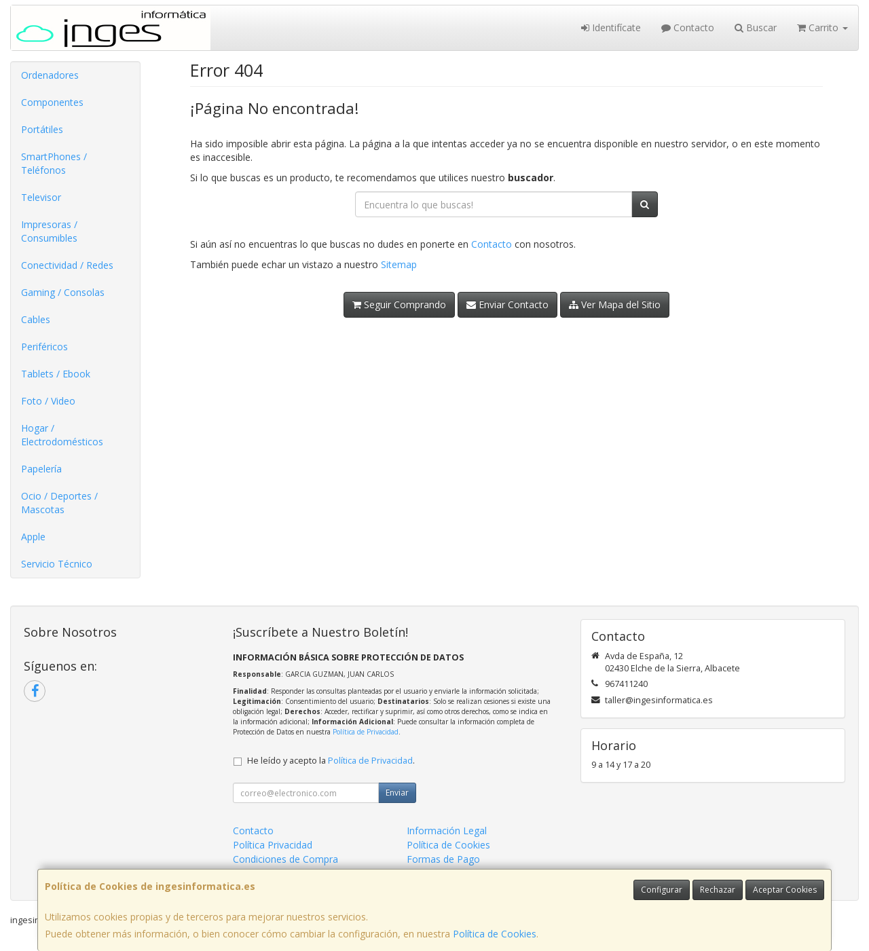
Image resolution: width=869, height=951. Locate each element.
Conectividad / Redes (67, 265)
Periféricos (44, 346)
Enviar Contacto (507, 304)
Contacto (687, 27)
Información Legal (447, 830)
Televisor (41, 197)
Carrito (822, 27)
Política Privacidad (272, 844)
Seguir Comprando (399, 304)
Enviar (397, 792)
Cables (35, 319)
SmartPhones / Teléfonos (54, 163)
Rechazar (717, 889)
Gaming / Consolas (63, 292)
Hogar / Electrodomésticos (62, 435)
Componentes (52, 102)
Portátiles (42, 129)
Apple (33, 536)
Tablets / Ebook (55, 373)
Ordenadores (50, 75)
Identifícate (611, 27)
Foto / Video (48, 400)
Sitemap (399, 264)
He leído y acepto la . (331, 760)
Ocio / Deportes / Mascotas (59, 502)
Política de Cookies (494, 933)
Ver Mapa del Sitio (615, 304)
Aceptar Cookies (785, 889)
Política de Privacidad (366, 731)
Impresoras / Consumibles (49, 231)
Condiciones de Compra (285, 859)
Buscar (756, 27)
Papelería (41, 468)
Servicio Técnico (56, 563)
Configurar (661, 889)
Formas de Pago (443, 859)
